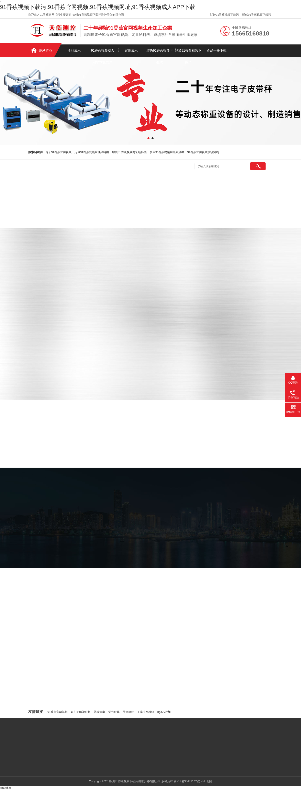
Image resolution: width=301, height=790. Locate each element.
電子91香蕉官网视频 (58, 152)
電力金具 (114, 712)
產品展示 (74, 50)
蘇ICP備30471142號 (187, 781)
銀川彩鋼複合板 (81, 712)
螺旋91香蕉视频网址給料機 (129, 152)
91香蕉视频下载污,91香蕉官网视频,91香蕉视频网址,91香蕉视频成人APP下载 (98, 7)
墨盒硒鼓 (128, 712)
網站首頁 (45, 50)
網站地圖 (5, 788)
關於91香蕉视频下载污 (224, 14)
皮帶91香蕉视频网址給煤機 (167, 152)
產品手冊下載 (216, 50)
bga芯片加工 (165, 712)
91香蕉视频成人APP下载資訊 (102, 53)
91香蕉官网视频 (57, 712)
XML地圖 (206, 781)
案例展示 (131, 50)
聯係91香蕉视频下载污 (256, 14)
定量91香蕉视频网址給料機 (92, 152)
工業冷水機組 (145, 712)
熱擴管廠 (99, 712)
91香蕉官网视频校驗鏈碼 (203, 152)
